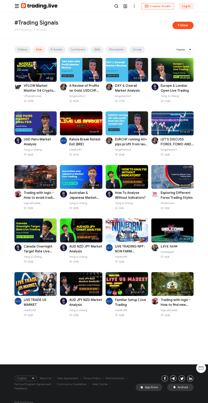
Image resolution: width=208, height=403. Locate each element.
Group (137, 49)
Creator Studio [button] (158, 6)
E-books (56, 49)
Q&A (97, 49)
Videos (22, 49)
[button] (134, 6)
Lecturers (78, 49)
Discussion (116, 49)
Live (39, 49)
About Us (45, 378)
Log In (186, 6)
